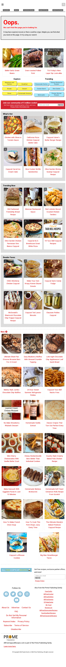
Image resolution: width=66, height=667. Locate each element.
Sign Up (60, 102)
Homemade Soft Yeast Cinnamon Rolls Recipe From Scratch (54, 489)
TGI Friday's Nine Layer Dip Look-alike (54, 69)
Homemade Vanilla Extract (33, 421)
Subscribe (8, 623)
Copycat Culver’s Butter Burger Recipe (53, 136)
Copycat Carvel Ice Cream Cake (13, 168)
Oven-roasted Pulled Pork (33, 69)
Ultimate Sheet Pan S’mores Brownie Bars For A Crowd (11, 357)
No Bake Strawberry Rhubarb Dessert (11, 421)
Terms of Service (21, 623)
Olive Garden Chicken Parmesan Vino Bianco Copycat (13, 241)
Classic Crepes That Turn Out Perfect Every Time (54, 423)
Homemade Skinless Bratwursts (33, 487)
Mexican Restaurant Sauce (33, 208)
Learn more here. (10, 644)
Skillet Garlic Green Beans (12, 69)
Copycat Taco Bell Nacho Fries (54, 388)
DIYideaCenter (48, 600)
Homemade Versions (24, 91)
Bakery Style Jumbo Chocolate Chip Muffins (11, 388)
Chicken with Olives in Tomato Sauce (13, 136)
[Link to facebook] (6, 591)
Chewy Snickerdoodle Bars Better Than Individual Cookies (33, 456)
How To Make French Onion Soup (11, 520)
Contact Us (26, 605)
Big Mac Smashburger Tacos (49, 554)
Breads (9, 86)
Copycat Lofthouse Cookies (16, 554)
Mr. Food (48, 602)
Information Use (24, 104)
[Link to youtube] (16, 597)
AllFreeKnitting (48, 594)
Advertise (15, 605)
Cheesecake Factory (41, 81)
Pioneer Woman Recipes (57, 91)
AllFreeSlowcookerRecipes (48, 608)
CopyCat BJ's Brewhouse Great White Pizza (33, 241)
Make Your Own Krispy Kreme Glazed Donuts (33, 281)
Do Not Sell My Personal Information (16, 614)
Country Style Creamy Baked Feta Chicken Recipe (54, 456)
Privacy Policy (14, 104)
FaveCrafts (48, 589)
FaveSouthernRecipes (48, 610)
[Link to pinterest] (20, 591)
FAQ (16, 609)
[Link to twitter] (13, 591)
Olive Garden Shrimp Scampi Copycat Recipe (53, 169)
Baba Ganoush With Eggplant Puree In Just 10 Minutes (11, 489)
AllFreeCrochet (48, 592)
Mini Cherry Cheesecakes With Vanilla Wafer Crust (11, 456)
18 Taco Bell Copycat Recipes (53, 239)
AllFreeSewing (48, 597)
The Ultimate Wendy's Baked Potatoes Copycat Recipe (54, 522)
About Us (5, 605)
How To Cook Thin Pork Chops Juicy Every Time (33, 522)
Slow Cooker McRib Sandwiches (33, 168)
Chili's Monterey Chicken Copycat (13, 279)
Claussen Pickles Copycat (53, 311)
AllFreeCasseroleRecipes (48, 613)
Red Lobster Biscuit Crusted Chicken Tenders (53, 209)
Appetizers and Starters (9, 80)
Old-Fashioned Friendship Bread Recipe (13, 209)
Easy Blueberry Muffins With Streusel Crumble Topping (33, 357)
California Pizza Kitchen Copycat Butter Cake (33, 137)
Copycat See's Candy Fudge (53, 279)
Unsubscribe (16, 627)
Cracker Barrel (41, 86)
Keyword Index (9, 619)
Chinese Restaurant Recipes (56, 80)
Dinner (9, 91)
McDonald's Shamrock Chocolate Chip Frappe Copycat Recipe (13, 314)
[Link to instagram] (27, 591)
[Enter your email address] (47, 573)
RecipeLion (48, 605)
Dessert (24, 86)
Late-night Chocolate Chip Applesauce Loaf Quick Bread (54, 357)
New (4, 329)
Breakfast (25, 81)
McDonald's (41, 92)
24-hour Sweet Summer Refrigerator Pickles (33, 390)
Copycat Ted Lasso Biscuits (33, 311)
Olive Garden (56, 86)
